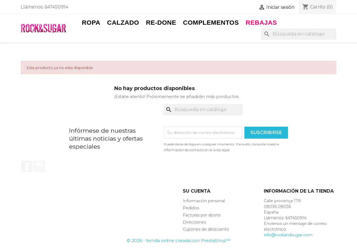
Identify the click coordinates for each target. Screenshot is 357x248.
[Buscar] (298, 34)
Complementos (211, 22)
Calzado (123, 22)
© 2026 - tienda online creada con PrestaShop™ (179, 240)
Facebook (27, 166)
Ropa (91, 22)
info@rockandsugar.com (288, 234)
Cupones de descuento (206, 229)
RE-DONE (161, 22)
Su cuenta (196, 191)
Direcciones (194, 222)
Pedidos (191, 208)
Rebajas (261, 22)
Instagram (39, 166)
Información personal (204, 200)
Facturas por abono (202, 215)
